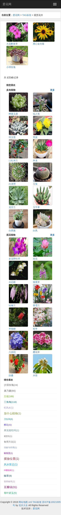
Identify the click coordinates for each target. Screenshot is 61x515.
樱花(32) (8, 425)
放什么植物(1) (12, 413)
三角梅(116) (10, 402)
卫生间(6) (8, 419)
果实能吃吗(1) (11, 430)
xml (30, 502)
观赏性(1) (8, 436)
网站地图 (23, 502)
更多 (52, 90)
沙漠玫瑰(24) (11, 385)
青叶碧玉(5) (10, 492)
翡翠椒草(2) (9, 481)
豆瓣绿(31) (10, 487)
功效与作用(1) (10, 447)
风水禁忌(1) (11, 464)
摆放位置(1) (11, 458)
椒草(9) (8, 475)
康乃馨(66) (10, 390)
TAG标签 (26, 15)
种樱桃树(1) (9, 470)
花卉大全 (23, 505)
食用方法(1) (10, 441)
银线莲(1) (8, 453)
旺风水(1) (8, 407)
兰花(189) (9, 396)
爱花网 (7, 4)
